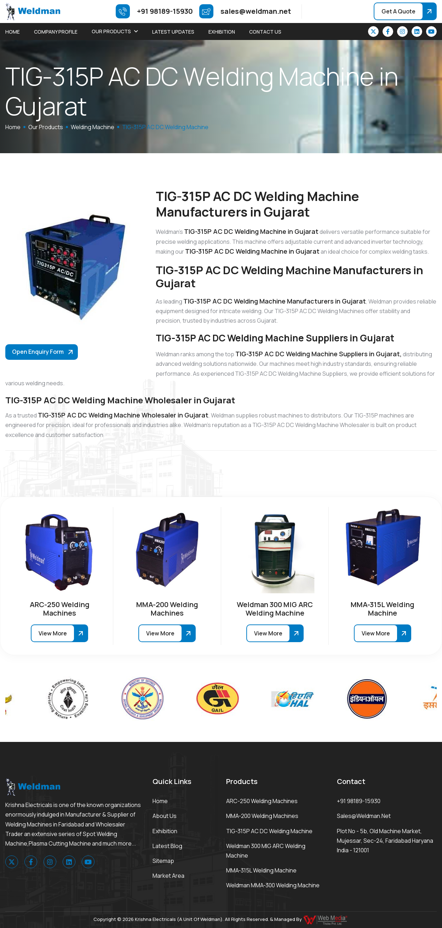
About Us (165, 816)
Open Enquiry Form (38, 352)
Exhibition (221, 31)
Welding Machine (92, 127)
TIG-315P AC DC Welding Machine (269, 831)
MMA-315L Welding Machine (261, 870)
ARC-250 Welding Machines (262, 801)
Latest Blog (167, 846)
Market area (168, 876)
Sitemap (163, 861)
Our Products (111, 31)
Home (12, 31)
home (13, 127)
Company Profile (56, 31)
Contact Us (265, 31)
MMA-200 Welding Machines (262, 816)
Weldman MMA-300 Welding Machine (273, 885)
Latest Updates (173, 31)
